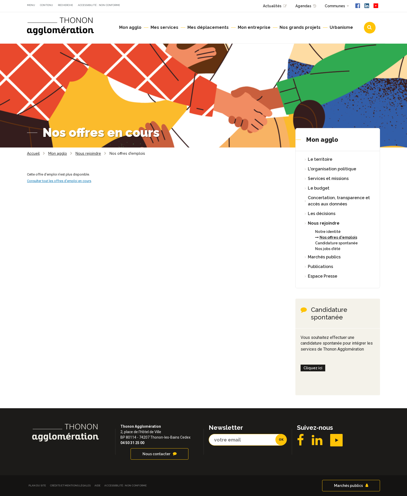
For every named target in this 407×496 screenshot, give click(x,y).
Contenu (46, 5)
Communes (335, 6)
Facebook (300, 440)
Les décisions (321, 213)
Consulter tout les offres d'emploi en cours (59, 181)
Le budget (318, 188)
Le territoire (320, 159)
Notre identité (328, 231)
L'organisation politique (332, 168)
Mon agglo (322, 139)
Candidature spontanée (336, 243)
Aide (97, 485)
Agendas (303, 6)
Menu (31, 5)
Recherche (65, 5)
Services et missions (328, 178)
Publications (320, 266)
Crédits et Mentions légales (70, 485)
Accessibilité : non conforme (99, 5)
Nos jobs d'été (327, 249)
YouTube (336, 440)
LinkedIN (317, 440)
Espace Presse (322, 276)
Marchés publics (324, 256)
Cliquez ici (312, 368)
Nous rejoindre (324, 223)
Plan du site (37, 485)
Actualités (272, 6)
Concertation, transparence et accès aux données (339, 200)
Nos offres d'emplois (338, 237)
